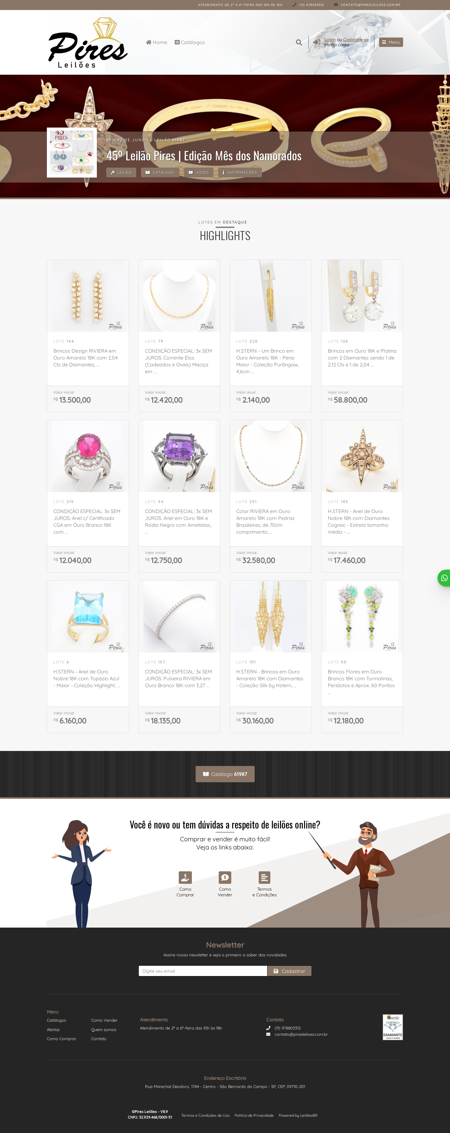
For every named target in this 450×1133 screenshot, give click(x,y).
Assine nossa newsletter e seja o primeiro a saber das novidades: (225, 954)
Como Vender (104, 1020)
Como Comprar (61, 1038)
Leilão (121, 172)
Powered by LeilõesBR (298, 1115)
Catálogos (190, 42)
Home (156, 42)
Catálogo (161, 172)
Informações (243, 172)
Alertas (53, 1029)
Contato (98, 1038)
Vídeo (201, 172)
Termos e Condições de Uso (205, 1115)
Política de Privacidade (254, 1115)
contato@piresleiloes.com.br (367, 5)
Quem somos (103, 1029)
